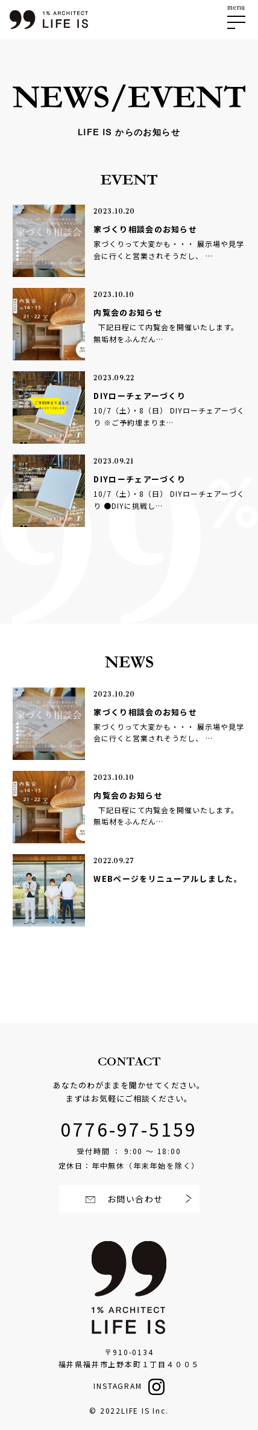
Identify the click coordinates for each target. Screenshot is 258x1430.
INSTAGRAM (117, 1386)
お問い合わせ (134, 1199)
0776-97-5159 (129, 1129)
